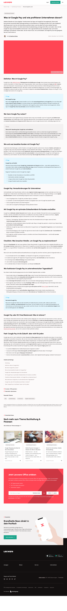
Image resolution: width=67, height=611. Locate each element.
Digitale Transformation (29, 398)
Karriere (51, 574)
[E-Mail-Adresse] (25, 493)
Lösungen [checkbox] (6, 564)
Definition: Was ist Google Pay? (12, 365)
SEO (5, 398)
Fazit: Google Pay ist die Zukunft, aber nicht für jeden (17, 384)
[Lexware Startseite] (8, 2)
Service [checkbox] (37, 564)
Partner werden (38, 574)
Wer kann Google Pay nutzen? (11, 367)
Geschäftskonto (7, 576)
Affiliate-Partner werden (39, 576)
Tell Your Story (22, 574)
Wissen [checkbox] (20, 564)
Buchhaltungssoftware (8, 571)
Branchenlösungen (7, 578)
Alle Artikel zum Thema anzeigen (12, 425)
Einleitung (7, 363)
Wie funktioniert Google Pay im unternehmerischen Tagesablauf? (19, 379)
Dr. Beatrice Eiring (13, 36)
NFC (56, 84)
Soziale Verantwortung (54, 571)
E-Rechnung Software (8, 567)
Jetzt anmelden (9, 537)
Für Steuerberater (38, 571)
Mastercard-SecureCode (9, 328)
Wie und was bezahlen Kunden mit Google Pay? (15, 370)
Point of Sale (45, 286)
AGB (18, 498)
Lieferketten (40, 602)
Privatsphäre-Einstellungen (22, 602)
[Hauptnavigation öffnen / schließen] (62, 2)
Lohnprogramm (7, 574)
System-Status (37, 569)
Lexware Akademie (23, 571)
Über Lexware (53, 567)
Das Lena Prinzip (22, 576)
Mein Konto (37, 582)
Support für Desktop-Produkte (40, 578)
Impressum (52, 602)
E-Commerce (20, 398)
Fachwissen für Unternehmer (24, 567)
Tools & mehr (21, 569)
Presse (51, 569)
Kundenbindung (12, 398)
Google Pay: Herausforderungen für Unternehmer (16, 372)
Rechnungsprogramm (8, 569)
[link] (8, 551)
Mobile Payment (16, 82)
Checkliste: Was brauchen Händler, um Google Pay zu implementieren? (21, 377)
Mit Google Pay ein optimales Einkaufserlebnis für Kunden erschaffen (20, 374)
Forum (36, 580)
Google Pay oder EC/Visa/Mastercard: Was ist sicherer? (17, 382)
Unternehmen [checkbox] (53, 564)
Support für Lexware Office (40, 567)
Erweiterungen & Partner (8, 580)
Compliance (46, 602)
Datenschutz (30, 602)
